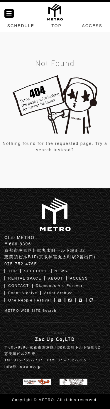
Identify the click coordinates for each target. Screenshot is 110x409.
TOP (56, 25)
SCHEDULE (20, 25)
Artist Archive (58, 293)
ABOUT (55, 278)
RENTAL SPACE (24, 278)
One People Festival (29, 300)
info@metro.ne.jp (22, 367)
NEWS (61, 271)
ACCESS (92, 25)
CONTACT (18, 286)
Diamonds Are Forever (59, 286)
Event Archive (22, 293)
